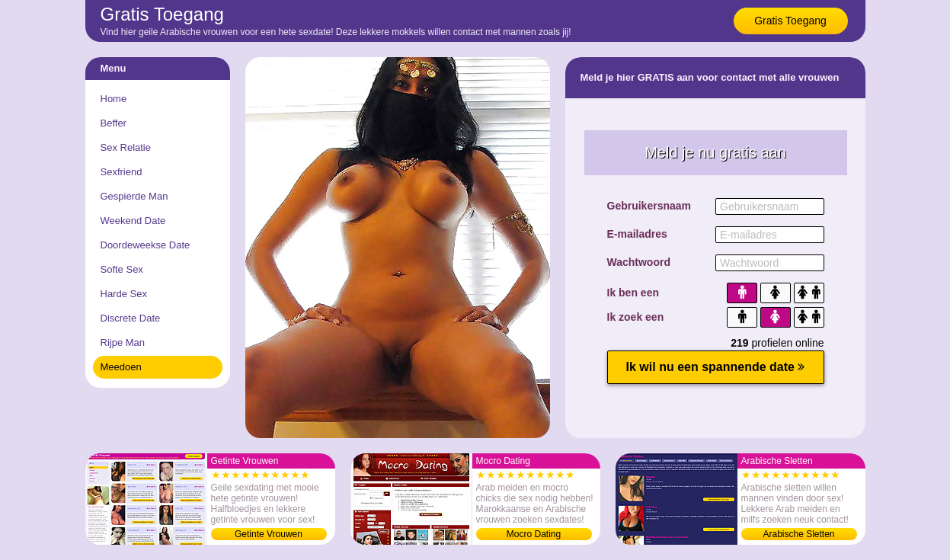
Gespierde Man (134, 196)
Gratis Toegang (790, 20)
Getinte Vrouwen (268, 534)
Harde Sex (124, 293)
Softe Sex (122, 269)
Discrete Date (131, 318)
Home (114, 98)
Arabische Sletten (798, 534)
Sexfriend (121, 172)
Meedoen (121, 367)
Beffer (113, 123)
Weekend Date (133, 220)
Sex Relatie (126, 147)
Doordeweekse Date (145, 245)
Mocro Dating (534, 534)
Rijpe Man (123, 342)
